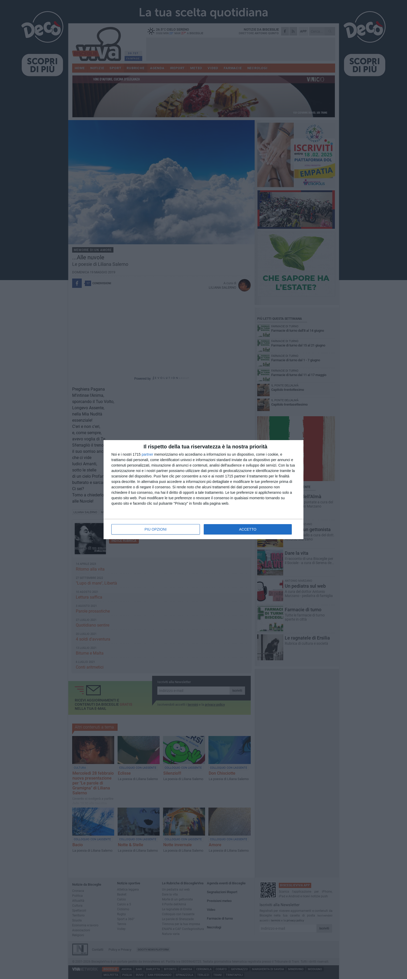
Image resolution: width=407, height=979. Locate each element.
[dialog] (203, 489)
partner (147, 454)
